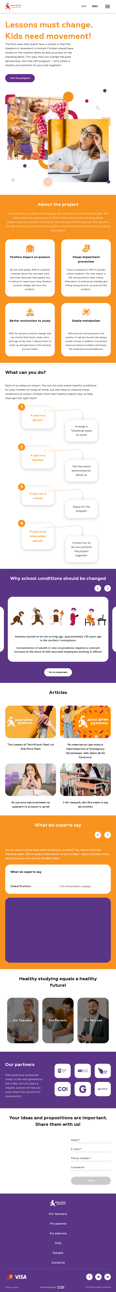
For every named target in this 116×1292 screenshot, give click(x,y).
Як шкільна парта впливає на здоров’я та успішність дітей (30, 804)
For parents (58, 1223)
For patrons (58, 1233)
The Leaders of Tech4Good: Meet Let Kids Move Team (30, 746)
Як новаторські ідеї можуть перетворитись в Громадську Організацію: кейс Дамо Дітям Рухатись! (85, 751)
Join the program (20, 78)
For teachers (58, 1214)
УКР (83, 6)
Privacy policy (12, 1287)
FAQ (58, 1243)
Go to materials (58, 672)
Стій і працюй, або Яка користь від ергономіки (85, 804)
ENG (95, 6)
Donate (58, 1253)
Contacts (58, 1262)
